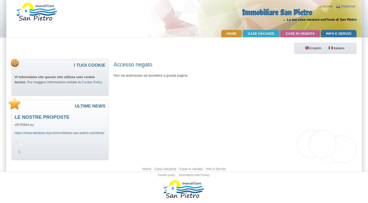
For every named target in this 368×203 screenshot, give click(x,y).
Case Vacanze (261, 33)
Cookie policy (166, 175)
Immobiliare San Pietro (277, 12)
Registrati (348, 6)
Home (231, 33)
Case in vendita (300, 33)
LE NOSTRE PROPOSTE (42, 117)
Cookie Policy (92, 82)
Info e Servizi (338, 33)
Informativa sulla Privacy (194, 175)
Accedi (327, 6)
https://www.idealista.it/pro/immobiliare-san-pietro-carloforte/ (60, 133)
